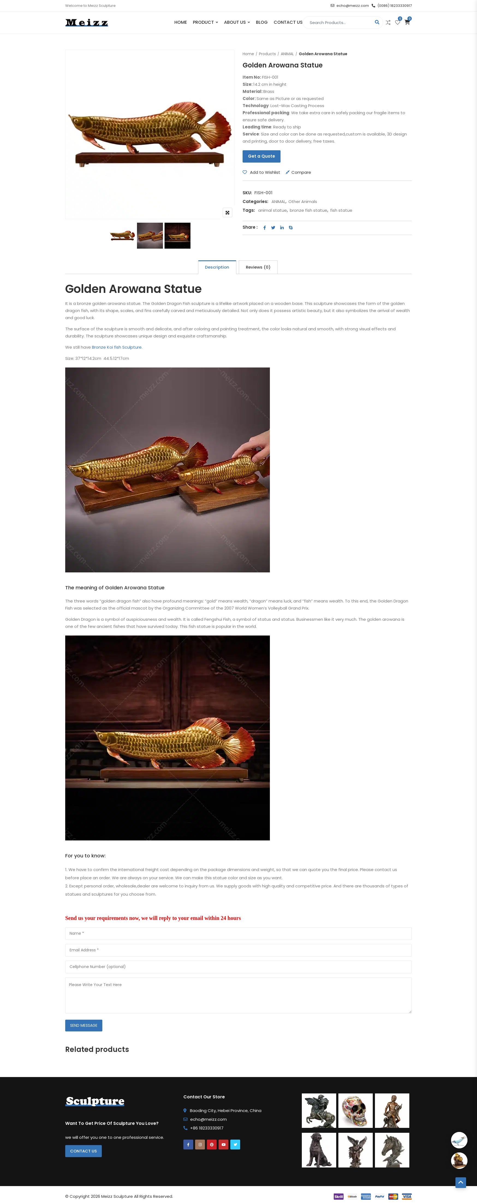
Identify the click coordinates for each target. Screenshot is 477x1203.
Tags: (249, 210)
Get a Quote (261, 156)
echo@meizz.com (350, 5)
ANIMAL (287, 54)
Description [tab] (217, 267)
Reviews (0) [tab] (258, 267)
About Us (235, 22)
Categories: (255, 201)
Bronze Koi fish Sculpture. (117, 347)
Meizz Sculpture (117, 1196)
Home (180, 22)
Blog (262, 22)
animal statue (272, 210)
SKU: (247, 193)
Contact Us (288, 22)
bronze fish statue (308, 210)
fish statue (341, 210)
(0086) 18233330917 (392, 5)
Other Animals (302, 201)
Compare (301, 172)
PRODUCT (203, 22)
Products (267, 54)
